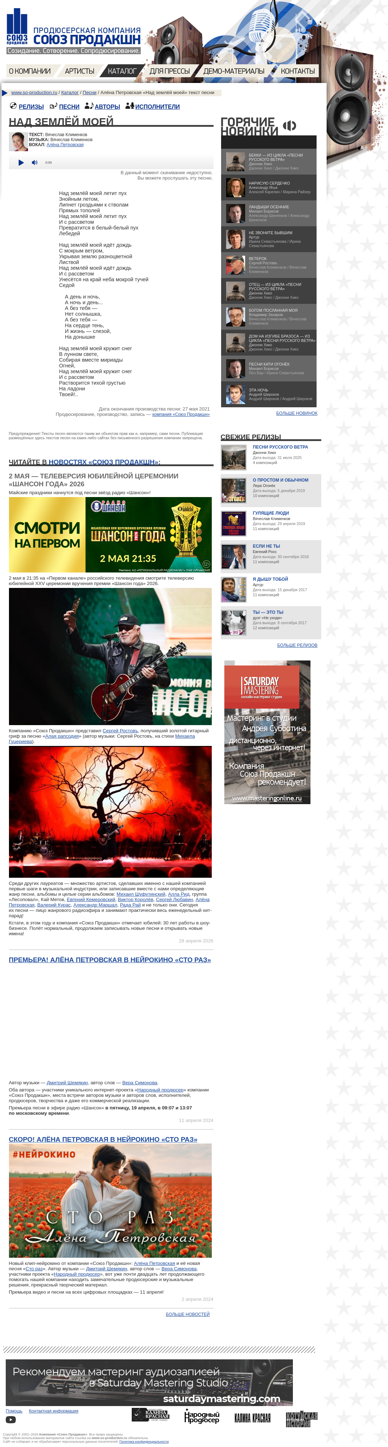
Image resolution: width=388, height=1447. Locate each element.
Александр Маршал (95, 905)
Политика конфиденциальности (144, 1441)
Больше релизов (297, 645)
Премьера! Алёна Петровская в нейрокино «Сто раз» (110, 960)
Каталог (70, 92)
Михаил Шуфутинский (141, 894)
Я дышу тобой (270, 579)
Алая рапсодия (62, 736)
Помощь (14, 1411)
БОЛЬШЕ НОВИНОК (297, 413)
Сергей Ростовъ (120, 730)
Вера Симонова (140, 1082)
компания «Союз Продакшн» (181, 414)
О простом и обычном (281, 480)
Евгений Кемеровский (91, 899)
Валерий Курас (54, 905)
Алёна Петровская (65, 144)
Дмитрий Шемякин (67, 1082)
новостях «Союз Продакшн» (103, 462)
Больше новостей (188, 1314)
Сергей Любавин (174, 899)
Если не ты (266, 546)
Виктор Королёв (136, 899)
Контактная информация (53, 1411)
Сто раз (34, 1268)
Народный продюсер (160, 1090)
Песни (89, 92)
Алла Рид (179, 894)
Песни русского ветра (280, 447)
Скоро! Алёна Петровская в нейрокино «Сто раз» (103, 1139)
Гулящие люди (271, 513)
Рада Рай (130, 905)
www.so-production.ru (34, 92)
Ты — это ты (268, 612)
